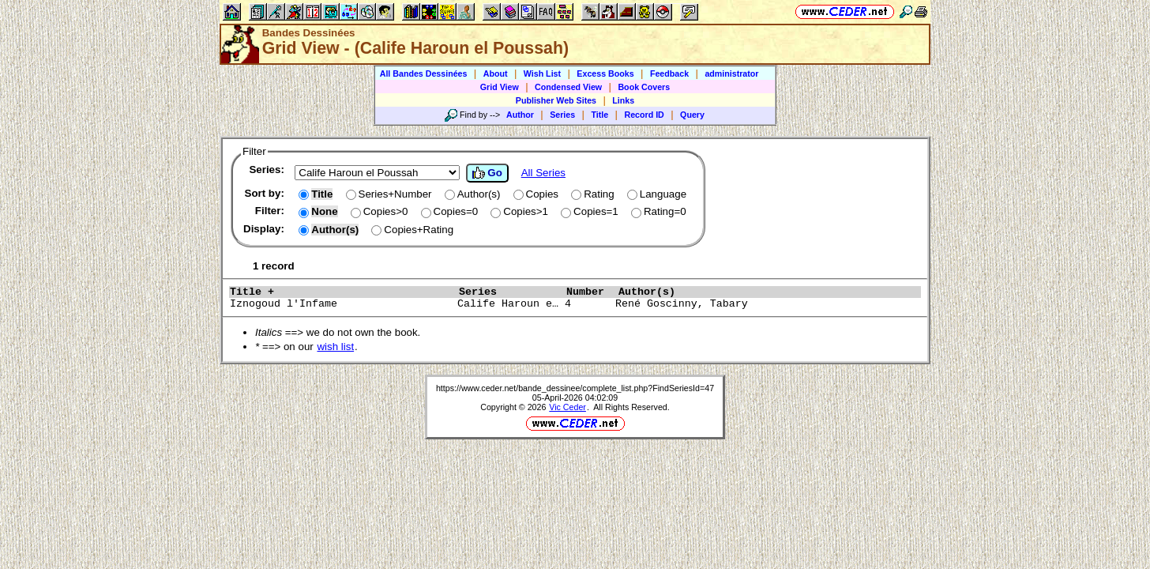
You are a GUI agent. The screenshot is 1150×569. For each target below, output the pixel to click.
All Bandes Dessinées (424, 73)
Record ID (643, 114)
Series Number (535, 292)
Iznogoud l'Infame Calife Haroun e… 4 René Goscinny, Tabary (549, 304)
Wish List (542, 73)
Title (599, 114)
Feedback (669, 73)
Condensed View (568, 87)
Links (623, 100)
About (495, 73)
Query (692, 114)
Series (562, 114)
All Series (543, 173)
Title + (340, 292)
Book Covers (644, 87)
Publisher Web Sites (556, 100)
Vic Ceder (567, 407)
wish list (335, 346)
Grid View (499, 87)
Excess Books (605, 73)
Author (520, 114)
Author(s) (744, 292)
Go (487, 173)
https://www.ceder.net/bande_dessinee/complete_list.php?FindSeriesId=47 (575, 388)
